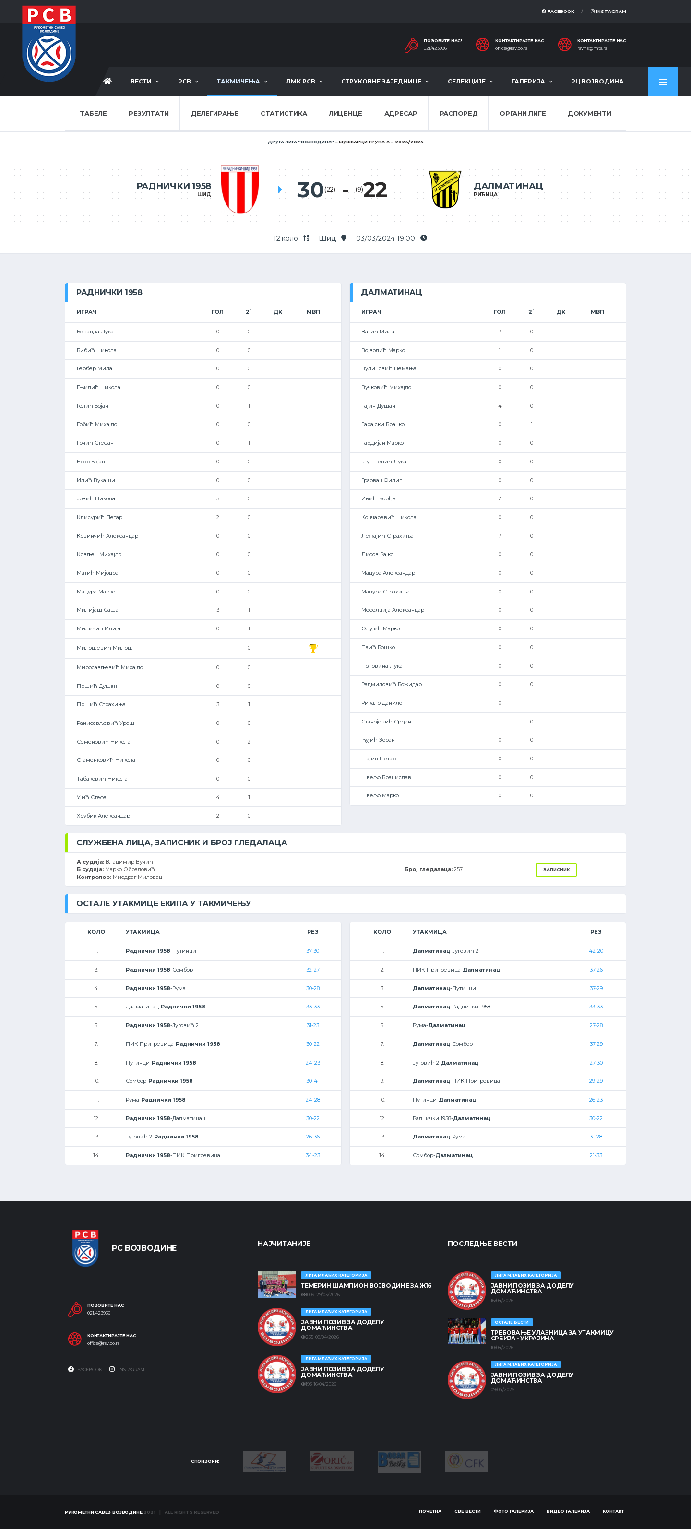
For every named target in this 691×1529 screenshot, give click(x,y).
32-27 (313, 969)
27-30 (596, 1062)
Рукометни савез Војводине (104, 1512)
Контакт (613, 1511)
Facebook (558, 11)
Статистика (284, 113)
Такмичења (238, 81)
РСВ (184, 81)
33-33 (313, 1006)
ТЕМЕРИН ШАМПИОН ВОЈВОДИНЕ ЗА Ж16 (366, 1285)
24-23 (313, 1062)
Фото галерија (514, 1511)
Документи (589, 113)
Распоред (459, 113)
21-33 (596, 1155)
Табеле (93, 113)
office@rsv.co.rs (511, 48)
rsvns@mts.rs (592, 48)
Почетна (430, 1511)
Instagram (608, 11)
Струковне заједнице (381, 81)
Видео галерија (568, 1511)
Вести (141, 81)
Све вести (467, 1511)
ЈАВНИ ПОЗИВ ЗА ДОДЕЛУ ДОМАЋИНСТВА (342, 1324)
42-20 (596, 951)
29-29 (596, 1081)
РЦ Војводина (597, 81)
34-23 (313, 1155)
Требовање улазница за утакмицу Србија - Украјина (552, 1335)
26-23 (596, 1099)
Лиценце (345, 113)
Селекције (467, 81)
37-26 (596, 969)
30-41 (313, 1081)
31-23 (313, 1025)
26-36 (313, 1136)
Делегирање (214, 113)
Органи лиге (523, 113)
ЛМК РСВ (300, 81)
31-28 (596, 1136)
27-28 (596, 1025)
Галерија (528, 81)
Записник (556, 869)
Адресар (400, 113)
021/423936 (435, 48)
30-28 (313, 988)
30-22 (313, 1044)
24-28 (313, 1099)
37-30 (312, 951)
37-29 (596, 988)
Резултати (149, 113)
